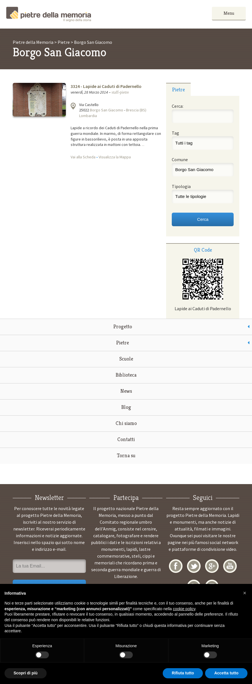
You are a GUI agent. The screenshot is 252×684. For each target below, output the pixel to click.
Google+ (212, 566)
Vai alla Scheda (83, 156)
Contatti (126, 439)
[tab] (178, 89)
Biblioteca (126, 375)
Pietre (122, 342)
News (126, 391)
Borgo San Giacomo (106, 110)
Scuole (126, 358)
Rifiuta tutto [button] (183, 673)
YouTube (230, 566)
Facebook (176, 566)
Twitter (194, 566)
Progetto (122, 326)
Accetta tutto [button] (226, 673)
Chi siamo (126, 423)
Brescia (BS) (136, 110)
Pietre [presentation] (178, 89)
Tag (175, 133)
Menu (228, 13)
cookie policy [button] (184, 609)
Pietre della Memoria (48, 14)
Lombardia (88, 115)
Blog (126, 407)
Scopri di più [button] (26, 673)
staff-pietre (120, 92)
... (143, 144)
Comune (180, 159)
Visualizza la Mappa (115, 156)
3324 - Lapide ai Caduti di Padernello (106, 86)
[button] (244, 592)
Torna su (126, 455)
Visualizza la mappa (73, 106)
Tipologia (181, 186)
